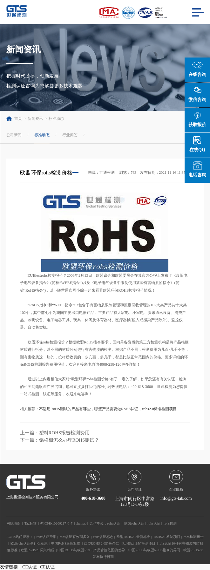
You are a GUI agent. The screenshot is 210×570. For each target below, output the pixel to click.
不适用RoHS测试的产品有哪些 (65, 409)
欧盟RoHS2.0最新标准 (133, 537)
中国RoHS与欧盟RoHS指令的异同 (154, 550)
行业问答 (70, 135)
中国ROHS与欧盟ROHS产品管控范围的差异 (91, 550)
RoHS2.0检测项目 (166, 537)
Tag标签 (30, 523)
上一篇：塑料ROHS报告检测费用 (55, 432)
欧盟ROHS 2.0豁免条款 (101, 543)
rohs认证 (113, 523)
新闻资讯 (35, 119)
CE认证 (29, 567)
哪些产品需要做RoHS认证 (116, 409)
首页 (14, 119)
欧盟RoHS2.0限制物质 (37, 550)
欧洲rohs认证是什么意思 (29, 543)
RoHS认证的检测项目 (138, 543)
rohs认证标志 (103, 537)
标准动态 (56, 119)
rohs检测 (170, 523)
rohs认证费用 (47, 537)
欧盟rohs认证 (134, 523)
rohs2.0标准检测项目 (159, 409)
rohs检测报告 (194, 537)
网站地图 (13, 523)
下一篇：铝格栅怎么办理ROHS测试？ (59, 440)
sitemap (81, 523)
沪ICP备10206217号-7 (56, 523)
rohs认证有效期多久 (75, 537)
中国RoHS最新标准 (66, 543)
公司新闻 (14, 135)
